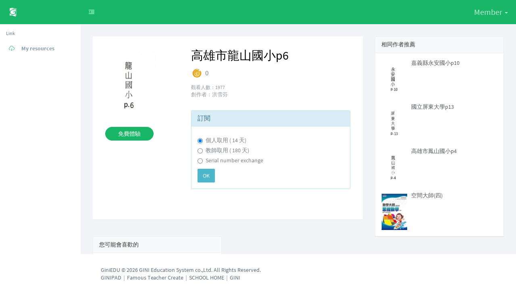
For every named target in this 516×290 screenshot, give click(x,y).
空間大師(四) (427, 195)
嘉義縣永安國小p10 (435, 62)
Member (491, 12)
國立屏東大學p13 (432, 106)
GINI (235, 277)
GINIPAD (111, 277)
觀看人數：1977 (208, 87)
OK (206, 175)
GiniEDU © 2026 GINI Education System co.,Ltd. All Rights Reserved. (181, 269)
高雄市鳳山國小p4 (434, 151)
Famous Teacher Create (155, 277)
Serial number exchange (234, 160)
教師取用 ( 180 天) (227, 150)
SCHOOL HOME (206, 277)
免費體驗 (129, 133)
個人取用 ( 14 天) (226, 140)
